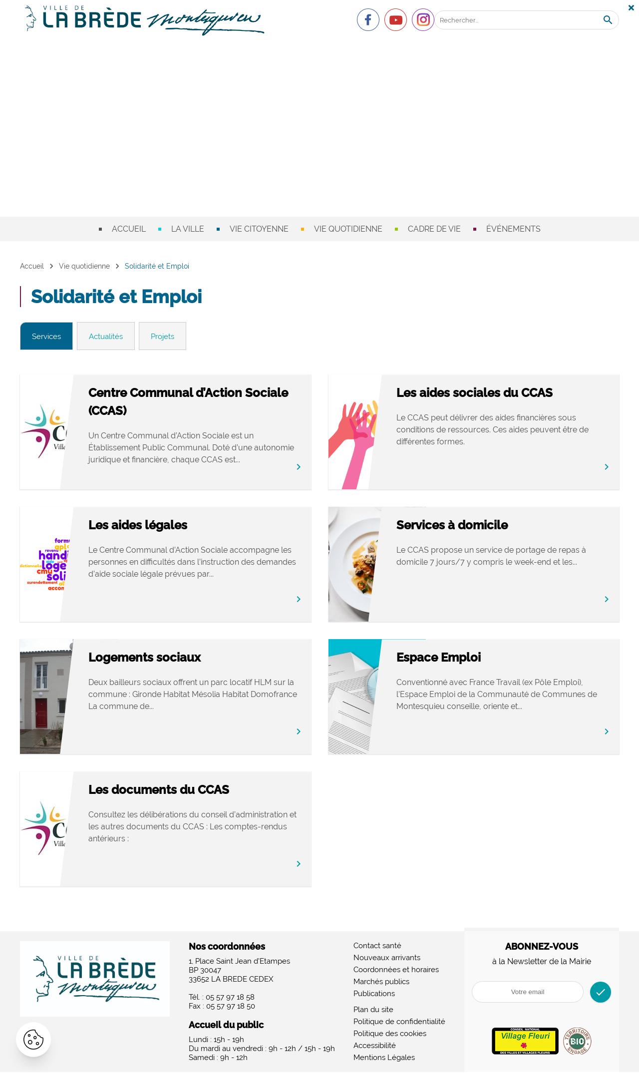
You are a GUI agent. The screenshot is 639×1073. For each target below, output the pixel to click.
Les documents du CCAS (194, 791)
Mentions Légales (384, 1058)
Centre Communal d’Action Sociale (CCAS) (201, 403)
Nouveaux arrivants (386, 958)
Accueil (129, 229)
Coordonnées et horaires (396, 970)
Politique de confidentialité (399, 1022)
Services (48, 336)
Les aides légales (173, 526)
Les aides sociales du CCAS (510, 394)
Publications (374, 994)
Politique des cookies (389, 1034)
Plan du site (373, 1010)
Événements (513, 229)
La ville (187, 229)
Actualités (111, 336)
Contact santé (377, 946)
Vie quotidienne (348, 229)
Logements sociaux (180, 659)
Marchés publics (381, 982)
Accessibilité (374, 1046)
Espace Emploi (474, 659)
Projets (171, 336)
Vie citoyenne (259, 229)
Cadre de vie (434, 229)
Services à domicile (487, 526)
